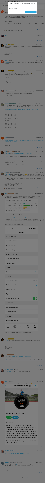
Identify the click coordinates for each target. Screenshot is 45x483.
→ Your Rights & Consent (31, 12)
